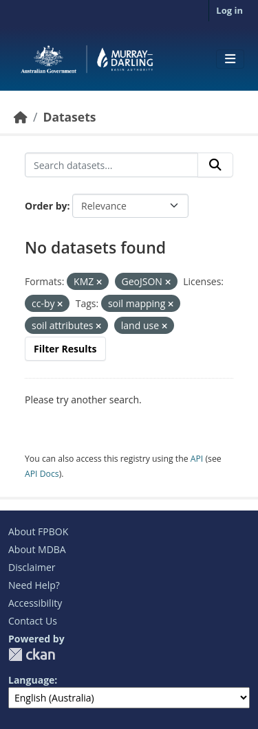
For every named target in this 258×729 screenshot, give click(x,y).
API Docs (42, 474)
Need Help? (34, 585)
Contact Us (32, 620)
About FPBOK (38, 531)
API (197, 458)
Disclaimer (31, 567)
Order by (46, 205)
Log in (229, 10)
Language (31, 679)
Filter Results (65, 348)
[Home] (21, 117)
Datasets (69, 117)
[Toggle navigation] (230, 59)
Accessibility (35, 602)
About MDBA (37, 549)
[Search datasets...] (111, 165)
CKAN (31, 654)
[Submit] (215, 165)
